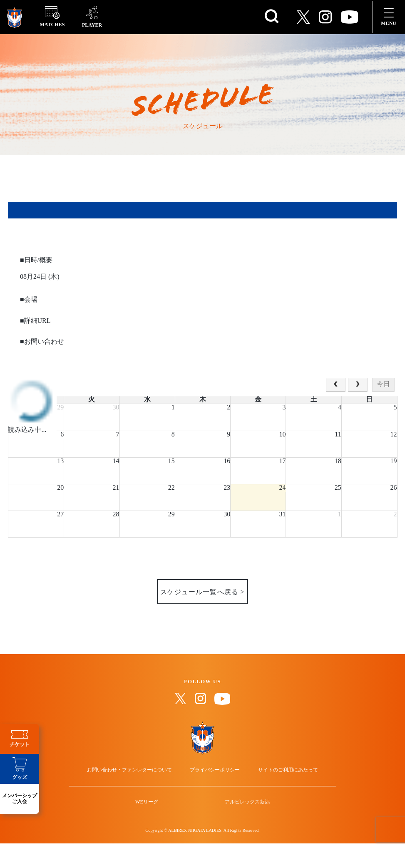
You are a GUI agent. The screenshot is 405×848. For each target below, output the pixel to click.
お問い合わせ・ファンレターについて (137, 774)
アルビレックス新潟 (241, 814)
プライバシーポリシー (215, 774)
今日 (383, 384)
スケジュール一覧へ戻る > (202, 592)
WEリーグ (152, 814)
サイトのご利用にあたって (280, 774)
